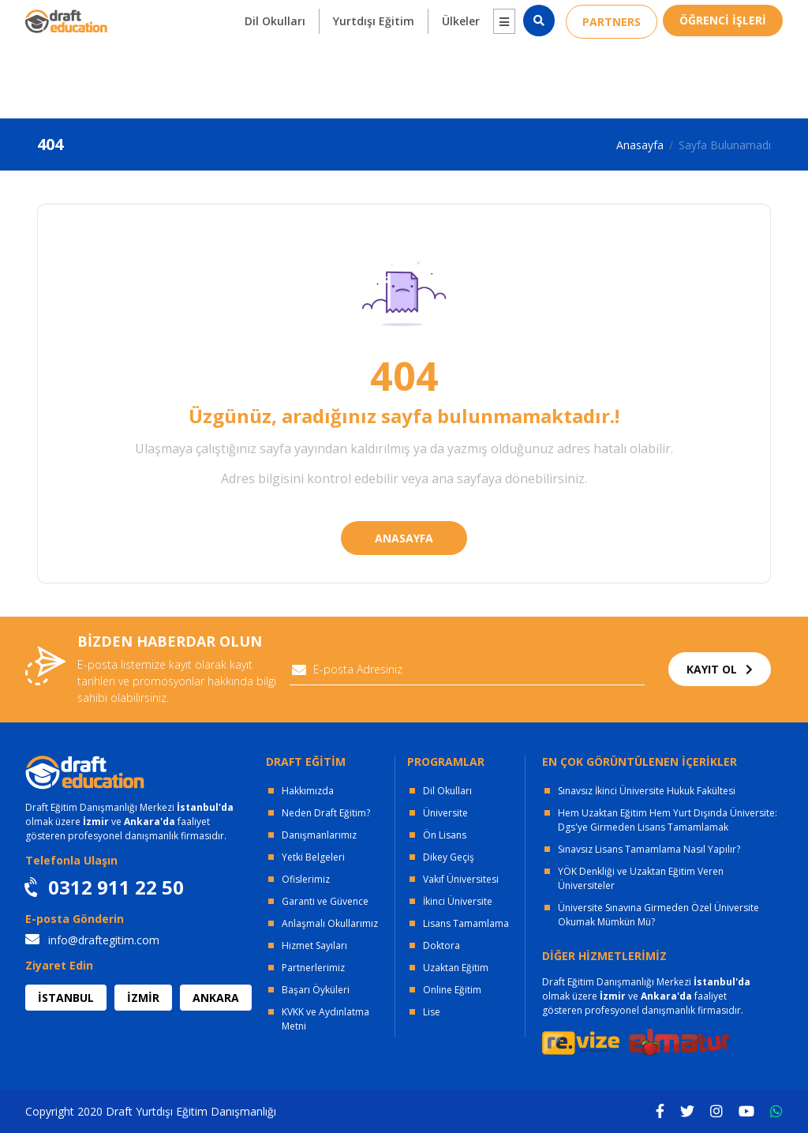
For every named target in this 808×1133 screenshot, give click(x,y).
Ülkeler (461, 72)
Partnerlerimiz (313, 967)
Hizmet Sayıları (314, 945)
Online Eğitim (452, 989)
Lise (431, 1012)
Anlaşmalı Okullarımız (330, 923)
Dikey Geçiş (448, 857)
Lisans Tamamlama (466, 923)
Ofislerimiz (306, 879)
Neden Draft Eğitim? (326, 813)
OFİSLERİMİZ (162, 16)
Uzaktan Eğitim (455, 967)
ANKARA (216, 997)
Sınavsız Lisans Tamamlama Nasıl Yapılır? (649, 849)
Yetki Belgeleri (313, 857)
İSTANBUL (66, 997)
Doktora (441, 945)
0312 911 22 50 (736, 16)
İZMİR (143, 997)
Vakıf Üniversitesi (461, 879)
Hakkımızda (308, 790)
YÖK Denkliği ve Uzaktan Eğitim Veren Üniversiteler (641, 878)
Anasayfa (640, 144)
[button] (504, 73)
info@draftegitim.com (92, 939)
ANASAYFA (404, 538)
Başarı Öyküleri (316, 989)
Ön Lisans (444, 835)
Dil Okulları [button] (275, 72)
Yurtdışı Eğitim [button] (373, 72)
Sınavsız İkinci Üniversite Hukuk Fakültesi (646, 790)
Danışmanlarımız (319, 835)
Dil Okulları (447, 790)
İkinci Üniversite (457, 901)
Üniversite (445, 813)
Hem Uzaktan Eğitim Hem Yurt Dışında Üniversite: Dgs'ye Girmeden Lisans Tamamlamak (667, 820)
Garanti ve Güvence (325, 901)
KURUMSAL (266, 16)
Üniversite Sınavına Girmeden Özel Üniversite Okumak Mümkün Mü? (658, 915)
